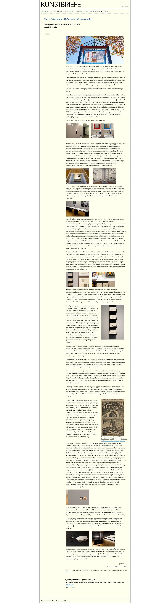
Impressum (125, 6)
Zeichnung (70, 11)
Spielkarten (89, 11)
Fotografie (79, 11)
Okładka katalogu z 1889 (107, 439)
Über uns (105, 11)
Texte (48, 11)
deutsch (47, 34)
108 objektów (70, 585)
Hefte (55, 11)
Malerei (62, 11)
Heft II (66, 572)
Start (42, 11)
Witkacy (97, 11)
